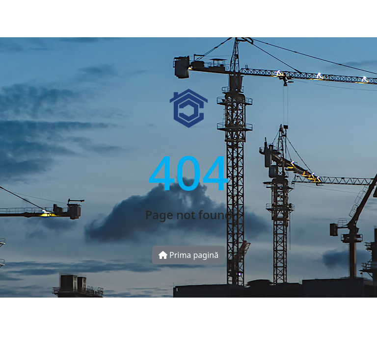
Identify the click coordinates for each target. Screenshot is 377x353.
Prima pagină (188, 255)
